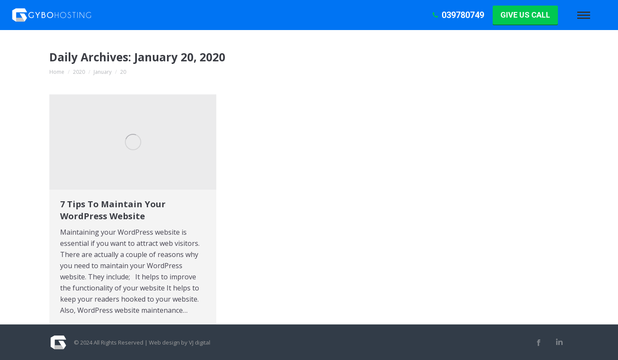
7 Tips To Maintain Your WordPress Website (113, 210)
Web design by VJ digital (179, 342)
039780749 (457, 15)
